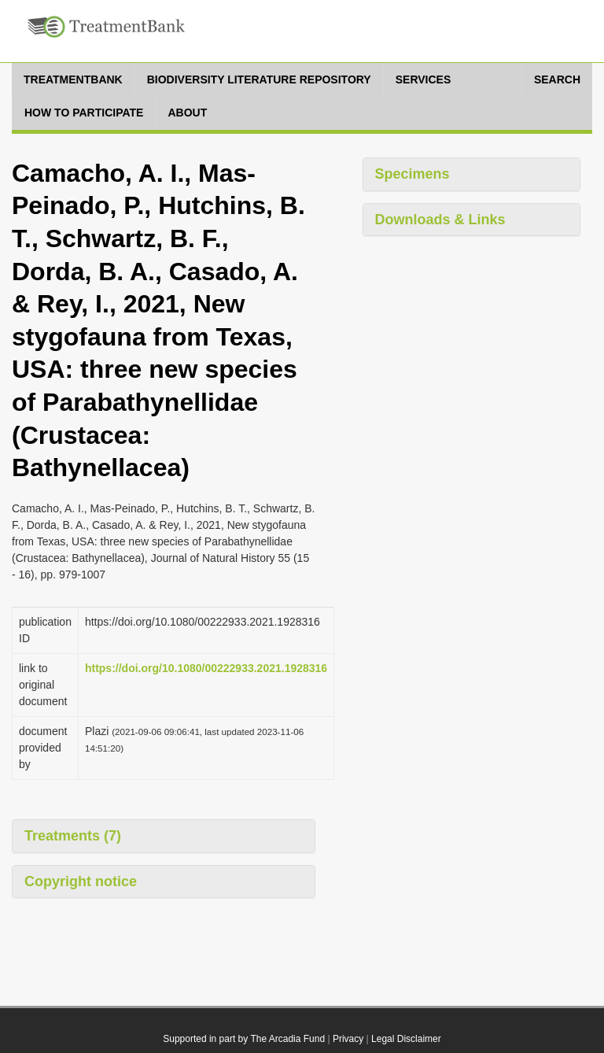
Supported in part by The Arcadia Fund (244, 1038)
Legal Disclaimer (406, 1038)
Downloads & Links (440, 219)
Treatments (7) (72, 836)
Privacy (348, 1038)
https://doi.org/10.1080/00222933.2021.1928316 (206, 668)
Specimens (412, 174)
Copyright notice (80, 881)
